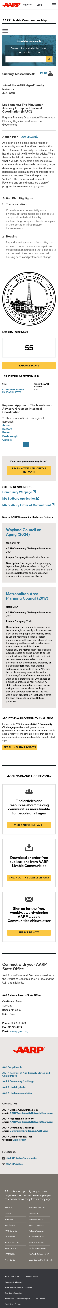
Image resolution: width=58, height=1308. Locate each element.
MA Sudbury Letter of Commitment (26, 505)
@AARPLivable (14, 1164)
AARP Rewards (11, 1231)
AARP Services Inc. (36, 1225)
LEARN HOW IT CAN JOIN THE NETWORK (29, 470)
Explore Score (29, 365)
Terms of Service (31, 1276)
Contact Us (33, 1213)
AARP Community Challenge (18, 1081)
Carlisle (7, 439)
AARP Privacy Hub (12, 1276)
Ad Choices (40, 1299)
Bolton (6, 432)
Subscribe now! (29, 932)
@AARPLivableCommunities (21, 1158)
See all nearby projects (20, 747)
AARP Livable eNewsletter (17, 1093)
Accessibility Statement (14, 1282)
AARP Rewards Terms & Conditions (18, 1287)
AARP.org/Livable (12, 1067)
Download (28, 137)
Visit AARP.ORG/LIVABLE (29, 825)
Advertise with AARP (37, 1207)
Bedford (7, 429)
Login (40, 4)
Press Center (10, 1260)
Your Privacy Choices (13, 1304)
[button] (53, 4)
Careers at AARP (36, 1219)
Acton (6, 425)
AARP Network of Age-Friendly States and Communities (26, 1074)
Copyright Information (13, 1293)
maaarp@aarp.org (19, 1031)
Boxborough (9, 436)
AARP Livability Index (14, 1087)
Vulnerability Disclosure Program (17, 1299)
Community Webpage (17, 492)
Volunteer (9, 1219)
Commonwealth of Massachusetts (13, 391)
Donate (8, 1213)
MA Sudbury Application (19, 499)
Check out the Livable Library (29, 877)
